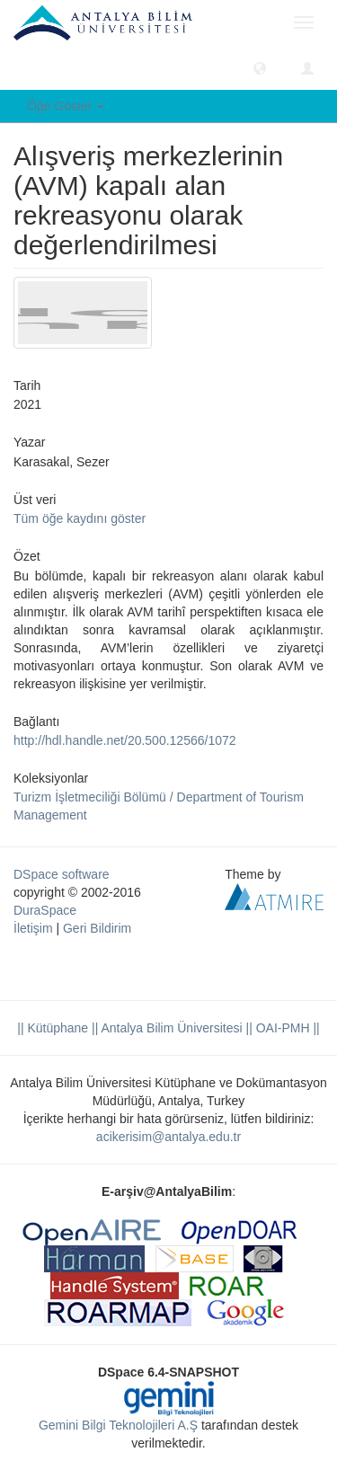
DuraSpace (44, 910)
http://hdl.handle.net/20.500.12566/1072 (124, 740)
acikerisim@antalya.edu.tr (168, 1136)
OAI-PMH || (286, 1028)
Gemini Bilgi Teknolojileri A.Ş (118, 1425)
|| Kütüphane (52, 1028)
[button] (260, 67)
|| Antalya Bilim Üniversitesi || (170, 1028)
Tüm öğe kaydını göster (79, 518)
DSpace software (61, 874)
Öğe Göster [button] (65, 106)
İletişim (33, 928)
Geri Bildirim (97, 928)
